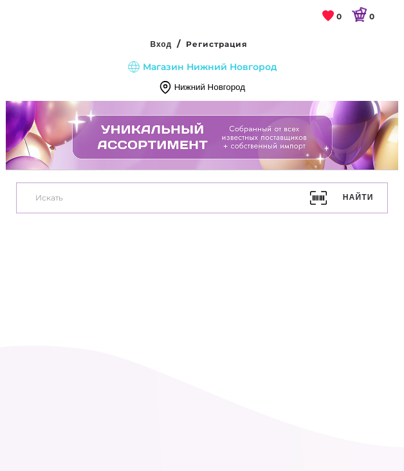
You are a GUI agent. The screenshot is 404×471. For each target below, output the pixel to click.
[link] (332, 17)
